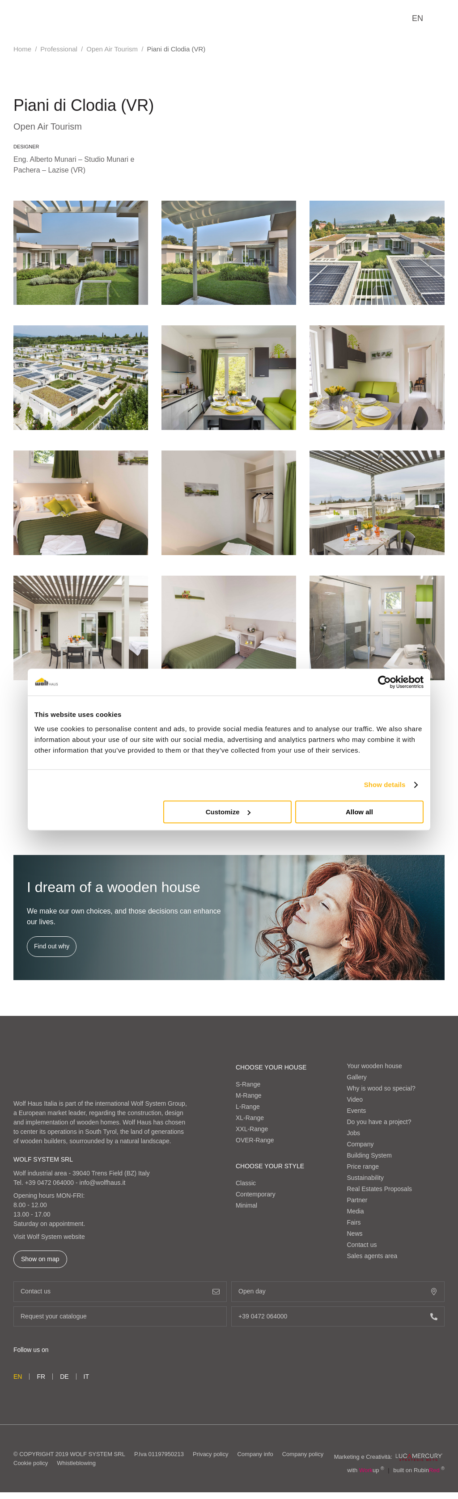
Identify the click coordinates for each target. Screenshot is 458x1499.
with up (365, 1470)
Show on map (40, 1259)
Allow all (359, 812)
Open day (337, 1291)
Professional (58, 49)
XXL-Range (252, 1129)
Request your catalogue (120, 1316)
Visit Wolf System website (49, 1236)
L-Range (248, 1106)
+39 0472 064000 (49, 1182)
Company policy (303, 1454)
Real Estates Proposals (379, 1188)
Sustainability (365, 1177)
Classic (246, 1183)
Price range (363, 1166)
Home (22, 49)
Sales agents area (372, 1255)
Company (360, 1144)
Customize (228, 812)
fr (41, 1376)
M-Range (249, 1095)
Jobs (353, 1133)
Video (355, 1099)
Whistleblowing (76, 1463)
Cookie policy (30, 1463)
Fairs (354, 1222)
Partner (357, 1200)
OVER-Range (255, 1140)
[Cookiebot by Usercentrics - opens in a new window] (384, 682)
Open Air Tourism (112, 49)
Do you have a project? (379, 1121)
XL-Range (250, 1117)
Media (355, 1211)
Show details (385, 784)
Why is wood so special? (381, 1088)
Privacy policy (210, 1454)
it (86, 1376)
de (64, 1376)
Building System (369, 1155)
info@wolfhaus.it (103, 1182)
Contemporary (256, 1194)
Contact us (362, 1244)
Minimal (246, 1205)
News (355, 1233)
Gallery (357, 1077)
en (417, 18)
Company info (255, 1454)
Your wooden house (374, 1066)
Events (356, 1110)
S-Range (248, 1084)
